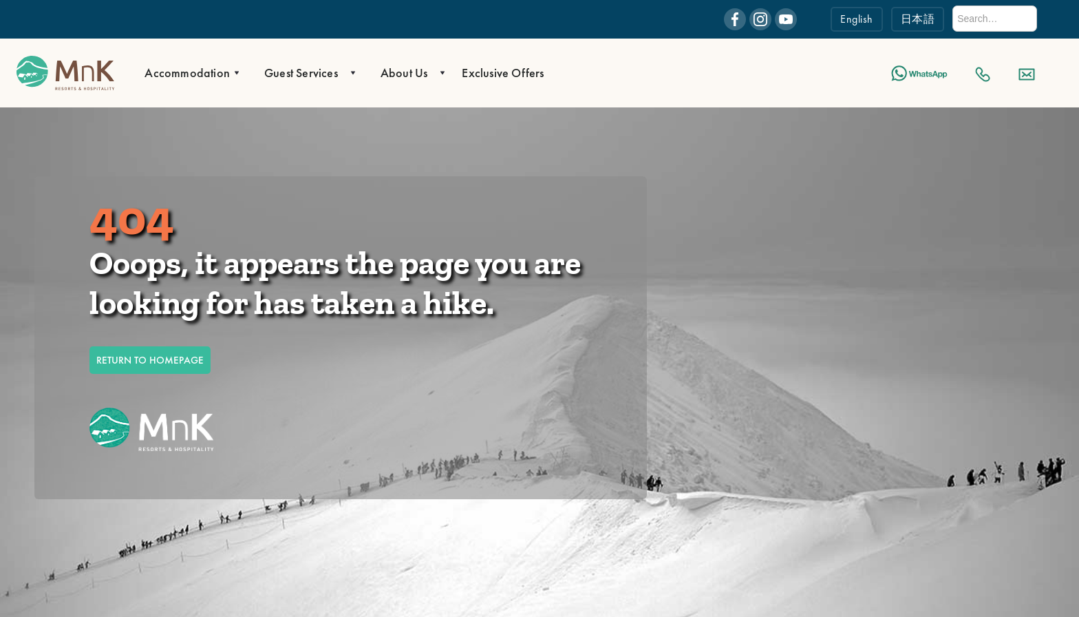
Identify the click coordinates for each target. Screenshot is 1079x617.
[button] (187, 73)
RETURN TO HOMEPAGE (150, 360)
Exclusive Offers (503, 73)
